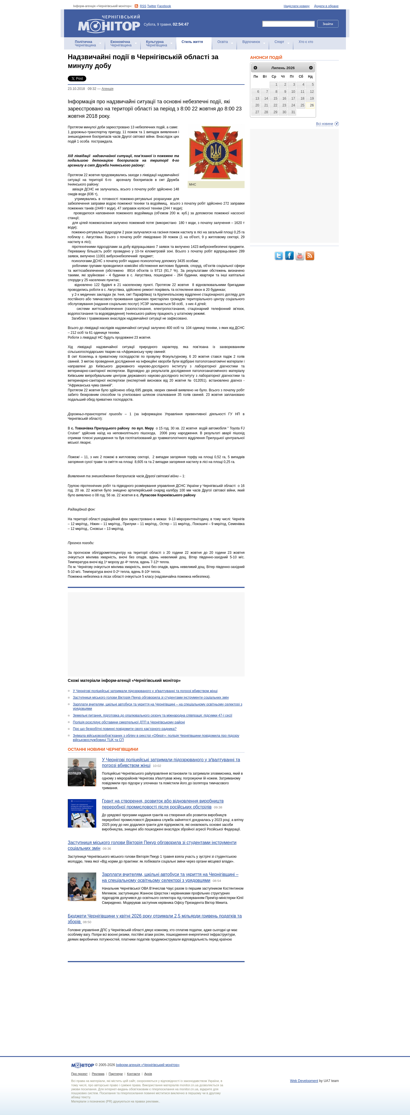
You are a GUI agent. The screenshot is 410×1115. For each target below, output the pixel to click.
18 (302, 98)
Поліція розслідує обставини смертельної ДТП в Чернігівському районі (129, 722)
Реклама (98, 1073)
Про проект (79, 1073)
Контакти (133, 1073)
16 (284, 98)
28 (266, 112)
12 (312, 92)
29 (275, 112)
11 (302, 92)
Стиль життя (192, 42)
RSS (143, 6)
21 (266, 105)
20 (257, 105)
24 (293, 105)
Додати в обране (326, 6)
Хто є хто (306, 42)
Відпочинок (251, 42)
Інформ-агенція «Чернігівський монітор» (111, 23)
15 (275, 98)
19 (312, 98)
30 (284, 112)
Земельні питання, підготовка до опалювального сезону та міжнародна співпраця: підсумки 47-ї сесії (152, 715)
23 (284, 105)
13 (257, 98)
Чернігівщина (85, 43)
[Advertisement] (156, 634)
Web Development (304, 1081)
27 (257, 112)
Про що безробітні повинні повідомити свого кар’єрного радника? (125, 729)
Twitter (151, 6)
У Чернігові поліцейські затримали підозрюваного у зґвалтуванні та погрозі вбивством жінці (145, 691)
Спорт (279, 42)
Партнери (116, 1073)
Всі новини (324, 124)
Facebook (164, 6)
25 (302, 105)
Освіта (223, 42)
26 (312, 105)
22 (275, 105)
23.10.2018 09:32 (82, 89)
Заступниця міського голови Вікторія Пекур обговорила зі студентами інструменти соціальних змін (151, 698)
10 (293, 92)
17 (293, 98)
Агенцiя (107, 89)
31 (293, 112)
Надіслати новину (297, 6)
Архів (148, 1073)
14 (266, 98)
